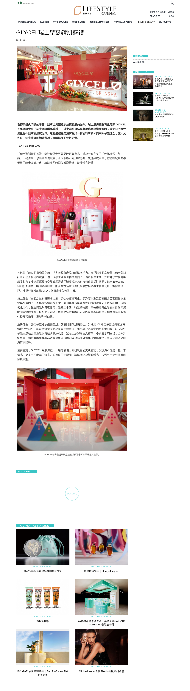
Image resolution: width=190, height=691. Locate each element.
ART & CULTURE (60, 22)
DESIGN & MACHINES (99, 22)
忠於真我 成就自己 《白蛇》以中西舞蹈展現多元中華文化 (164, 97)
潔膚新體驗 (42, 621)
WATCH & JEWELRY (27, 22)
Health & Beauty (43, 567)
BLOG (171, 16)
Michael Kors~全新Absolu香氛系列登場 (101, 671)
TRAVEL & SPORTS (123, 22)
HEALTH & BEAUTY (146, 22)
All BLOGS (138, 62)
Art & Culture (163, 77)
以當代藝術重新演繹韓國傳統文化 (43, 571)
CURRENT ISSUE (158, 12)
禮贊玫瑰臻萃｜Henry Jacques (101, 571)
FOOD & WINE (78, 22)
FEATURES (155, 16)
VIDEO (171, 12)
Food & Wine (162, 129)
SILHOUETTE (165, 22)
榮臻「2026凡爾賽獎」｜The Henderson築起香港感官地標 (164, 133)
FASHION (44, 22)
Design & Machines (160, 111)
